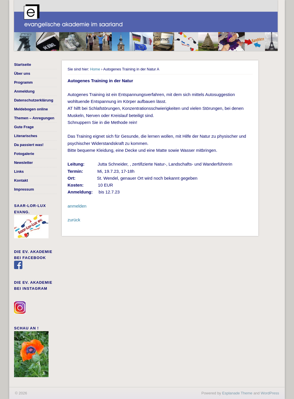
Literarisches (25, 136)
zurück (73, 219)
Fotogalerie (24, 153)
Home (95, 69)
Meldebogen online (31, 109)
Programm (23, 82)
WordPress (270, 393)
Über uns (22, 73)
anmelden (76, 206)
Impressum (24, 189)
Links (19, 171)
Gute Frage (24, 127)
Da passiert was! (29, 145)
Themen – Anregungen (34, 118)
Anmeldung (24, 91)
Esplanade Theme (237, 393)
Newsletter (23, 162)
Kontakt (21, 180)
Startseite (22, 64)
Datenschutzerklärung (33, 100)
